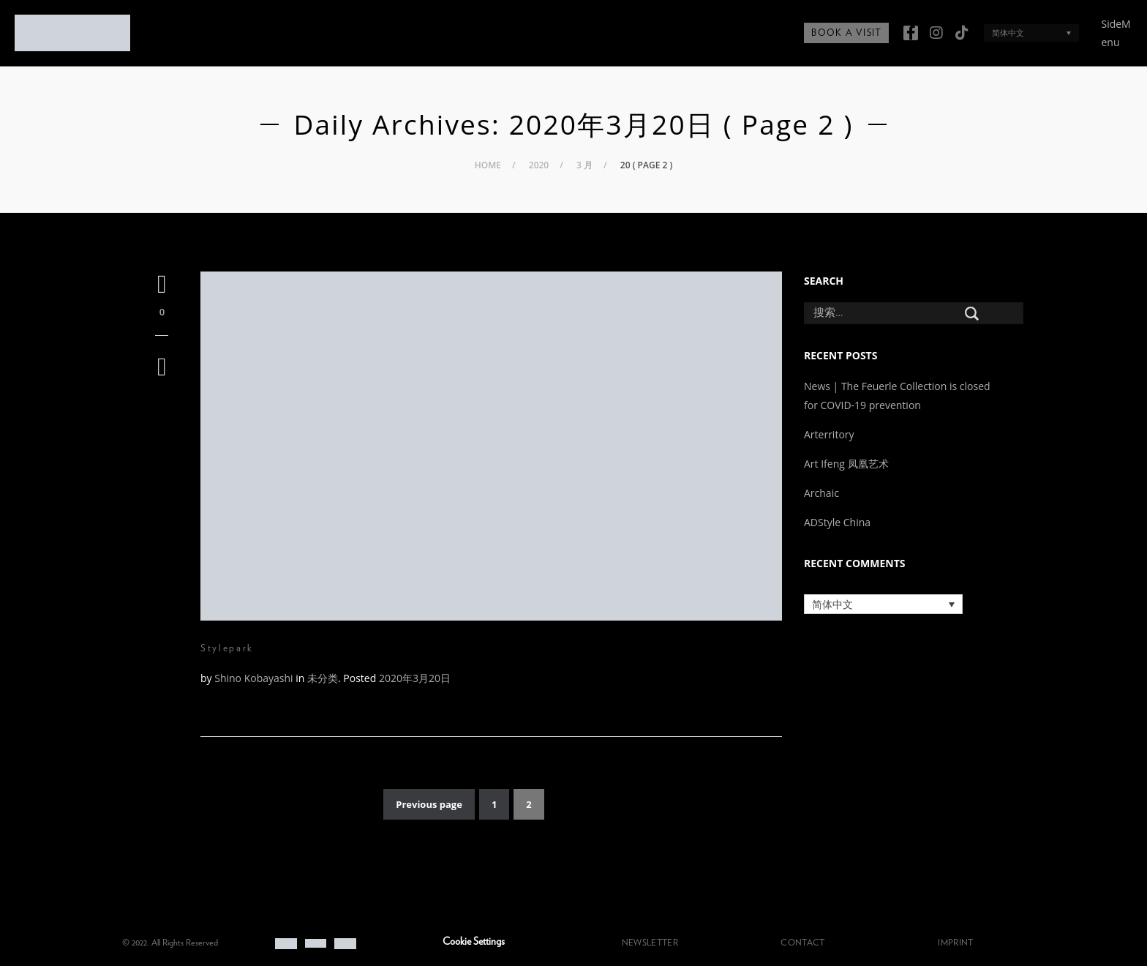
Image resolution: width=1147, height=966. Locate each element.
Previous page (429, 804)
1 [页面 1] (494, 804)
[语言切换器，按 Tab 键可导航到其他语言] (1031, 32)
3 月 (584, 165)
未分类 (322, 678)
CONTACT (802, 942)
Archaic (821, 493)
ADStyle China (837, 522)
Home (488, 165)
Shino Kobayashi (253, 678)
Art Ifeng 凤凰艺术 (847, 464)
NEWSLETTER (650, 942)
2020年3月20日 (415, 678)
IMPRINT (955, 942)
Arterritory (829, 434)
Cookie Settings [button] (474, 942)
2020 (539, 165)
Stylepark (227, 648)
